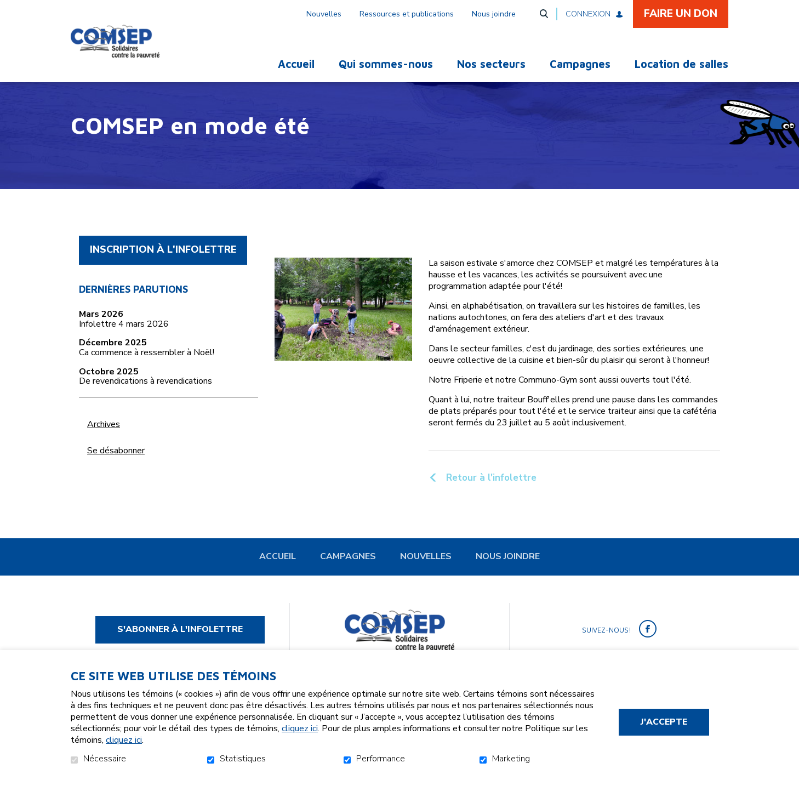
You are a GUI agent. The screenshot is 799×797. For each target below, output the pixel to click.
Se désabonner (116, 469)
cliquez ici (300, 728)
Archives (103, 442)
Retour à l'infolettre (490, 495)
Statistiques (243, 759)
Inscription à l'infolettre (163, 267)
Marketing (511, 759)
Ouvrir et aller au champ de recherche (543, 13)
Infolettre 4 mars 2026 (124, 343)
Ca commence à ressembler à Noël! (146, 371)
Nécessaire (104, 759)
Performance (380, 759)
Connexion (588, 14)
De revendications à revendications (145, 400)
